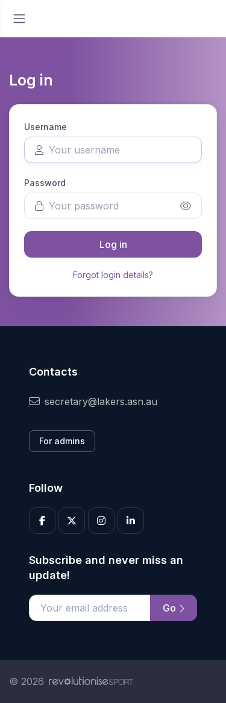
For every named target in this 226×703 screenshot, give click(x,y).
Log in (113, 244)
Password (45, 183)
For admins (62, 441)
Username (45, 127)
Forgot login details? (113, 275)
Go (173, 608)
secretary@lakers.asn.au (93, 401)
